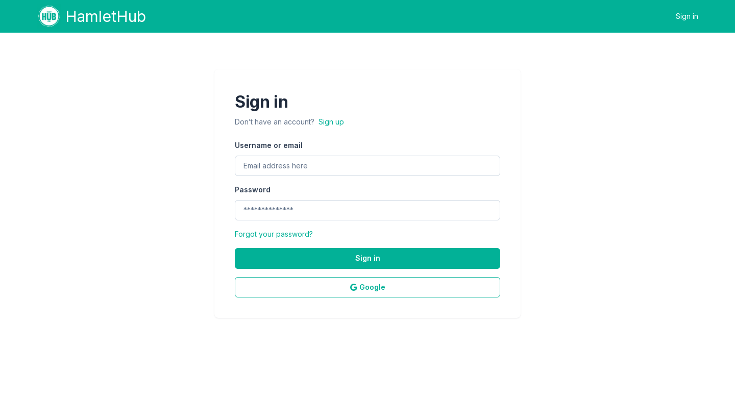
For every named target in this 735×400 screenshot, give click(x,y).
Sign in (687, 16)
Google (367, 287)
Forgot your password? (274, 234)
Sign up (331, 121)
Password (253, 189)
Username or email (269, 145)
